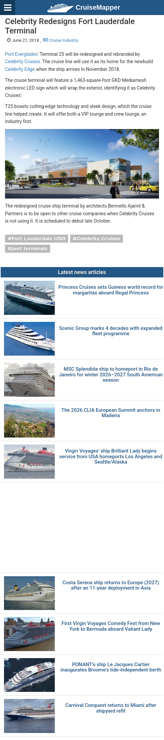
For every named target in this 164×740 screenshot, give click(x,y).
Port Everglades (21, 54)
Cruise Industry (60, 40)
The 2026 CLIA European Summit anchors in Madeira (110, 412)
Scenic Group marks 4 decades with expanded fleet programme (110, 331)
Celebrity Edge (20, 69)
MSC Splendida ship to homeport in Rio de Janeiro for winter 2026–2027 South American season (111, 374)
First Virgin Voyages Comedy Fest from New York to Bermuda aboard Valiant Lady (110, 626)
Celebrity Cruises (22, 61)
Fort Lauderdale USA (38, 239)
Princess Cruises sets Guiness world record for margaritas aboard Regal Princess (110, 289)
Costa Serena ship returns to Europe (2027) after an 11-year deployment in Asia (110, 585)
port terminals (30, 249)
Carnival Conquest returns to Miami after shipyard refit (110, 708)
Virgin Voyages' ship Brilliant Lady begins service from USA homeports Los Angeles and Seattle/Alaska (110, 456)
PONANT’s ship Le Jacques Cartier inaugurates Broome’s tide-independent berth (110, 667)
